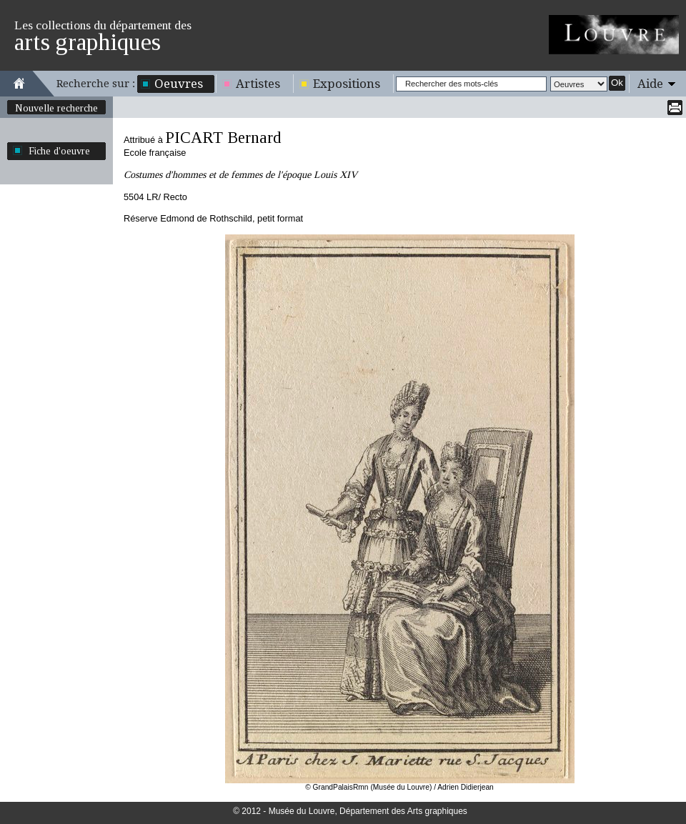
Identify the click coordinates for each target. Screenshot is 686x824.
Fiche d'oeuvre (59, 151)
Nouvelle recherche (56, 108)
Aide (650, 83)
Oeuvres (178, 83)
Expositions (346, 83)
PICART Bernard (223, 138)
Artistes (258, 83)
